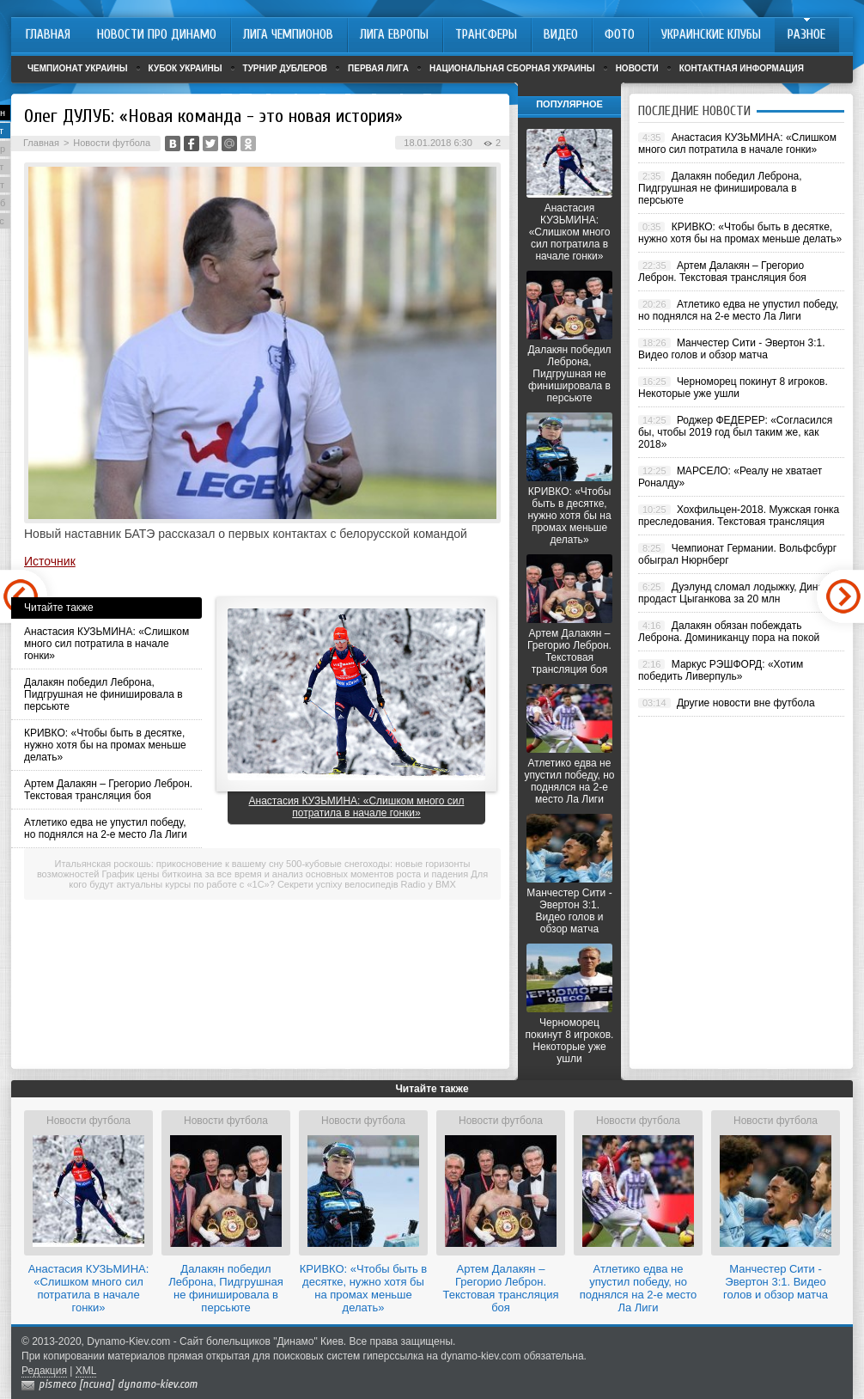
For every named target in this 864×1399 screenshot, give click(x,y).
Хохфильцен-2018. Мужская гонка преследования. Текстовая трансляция (738, 516)
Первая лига (378, 68)
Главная (41, 142)
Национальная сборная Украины (512, 68)
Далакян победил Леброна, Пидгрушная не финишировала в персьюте (103, 694)
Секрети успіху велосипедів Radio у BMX (366, 884)
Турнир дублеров (285, 68)
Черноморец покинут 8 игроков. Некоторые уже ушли (570, 1041)
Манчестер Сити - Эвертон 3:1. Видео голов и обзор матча (568, 911)
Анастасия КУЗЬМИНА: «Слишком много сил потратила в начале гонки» (106, 644)
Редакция (44, 1371)
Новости (637, 68)
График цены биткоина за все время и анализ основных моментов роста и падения (285, 874)
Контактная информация (741, 68)
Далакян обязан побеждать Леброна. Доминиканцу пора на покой (728, 632)
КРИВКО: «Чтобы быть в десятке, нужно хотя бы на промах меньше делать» (105, 745)
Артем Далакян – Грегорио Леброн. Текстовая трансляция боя (108, 790)
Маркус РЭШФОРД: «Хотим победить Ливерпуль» (720, 670)
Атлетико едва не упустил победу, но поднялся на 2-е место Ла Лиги (105, 828)
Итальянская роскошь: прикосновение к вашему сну (169, 863)
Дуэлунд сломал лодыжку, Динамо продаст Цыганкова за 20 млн (737, 593)
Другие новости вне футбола (746, 703)
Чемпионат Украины (77, 68)
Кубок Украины (185, 68)
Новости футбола (111, 142)
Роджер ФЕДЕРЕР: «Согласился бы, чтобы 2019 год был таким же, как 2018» (735, 432)
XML (86, 1371)
